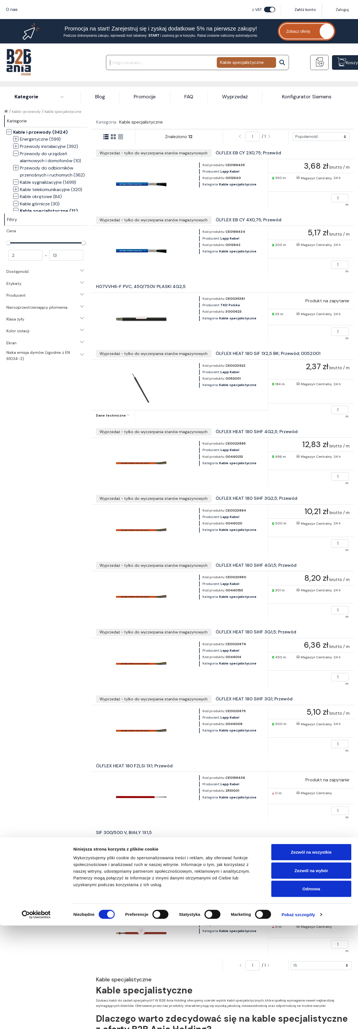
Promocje (145, 96)
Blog (100, 96)
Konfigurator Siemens (306, 96)
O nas (12, 9)
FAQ (189, 96)
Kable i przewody (26, 111)
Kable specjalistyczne (62, 111)
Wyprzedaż (235, 96)
